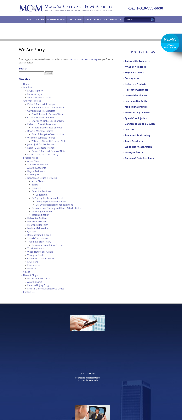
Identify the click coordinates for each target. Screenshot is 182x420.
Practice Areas (75, 19)
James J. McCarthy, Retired (40, 144)
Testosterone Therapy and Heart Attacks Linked (56, 208)
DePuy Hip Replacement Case (51, 201)
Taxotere (36, 188)
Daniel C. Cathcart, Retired (40, 147)
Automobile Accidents (38, 164)
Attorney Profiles (56, 19)
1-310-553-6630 (145, 8)
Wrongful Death (35, 255)
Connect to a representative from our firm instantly (45, 334)
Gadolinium (42, 194)
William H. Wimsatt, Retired (41, 137)
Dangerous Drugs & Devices (42, 177)
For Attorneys (34, 94)
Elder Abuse (33, 265)
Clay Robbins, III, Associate (41, 110)
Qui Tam (31, 231)
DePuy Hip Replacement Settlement (54, 204)
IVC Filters (32, 261)
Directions (127, 396)
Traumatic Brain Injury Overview (48, 245)
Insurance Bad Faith (37, 224)
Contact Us (115, 19)
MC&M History (35, 90)
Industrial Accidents (37, 221)
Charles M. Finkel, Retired (40, 117)
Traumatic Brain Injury (39, 241)
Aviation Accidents (36, 167)
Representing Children (39, 234)
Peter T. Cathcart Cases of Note (48, 107)
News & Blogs (100, 19)
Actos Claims (33, 161)
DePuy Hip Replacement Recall (47, 198)
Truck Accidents (35, 248)
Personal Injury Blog (38, 285)
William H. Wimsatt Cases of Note (48, 141)
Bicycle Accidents (36, 171)
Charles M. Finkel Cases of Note (48, 120)
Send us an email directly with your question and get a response (135, 334)
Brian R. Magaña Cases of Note (47, 134)
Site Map (140, 396)
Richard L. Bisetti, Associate (41, 124)
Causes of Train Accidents (40, 258)
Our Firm (40, 19)
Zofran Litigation (40, 214)
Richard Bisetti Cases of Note (46, 127)
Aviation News (34, 281)
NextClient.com (114, 410)
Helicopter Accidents (37, 218)
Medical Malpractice (37, 228)
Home (29, 19)
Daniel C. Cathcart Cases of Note (48, 151)
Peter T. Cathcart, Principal (41, 104)
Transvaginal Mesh (41, 211)
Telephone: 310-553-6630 (119, 362)
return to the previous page (84, 59)
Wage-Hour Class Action (40, 251)
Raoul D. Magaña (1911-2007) (42, 154)
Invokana (32, 268)
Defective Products (41, 191)
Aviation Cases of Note (39, 97)
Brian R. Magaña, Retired (40, 130)
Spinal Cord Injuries (37, 238)
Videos (88, 19)
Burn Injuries (34, 174)
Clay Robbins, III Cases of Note (47, 114)
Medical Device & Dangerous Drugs (45, 288)
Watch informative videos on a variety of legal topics (90, 334)
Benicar (35, 184)
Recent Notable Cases (38, 278)
